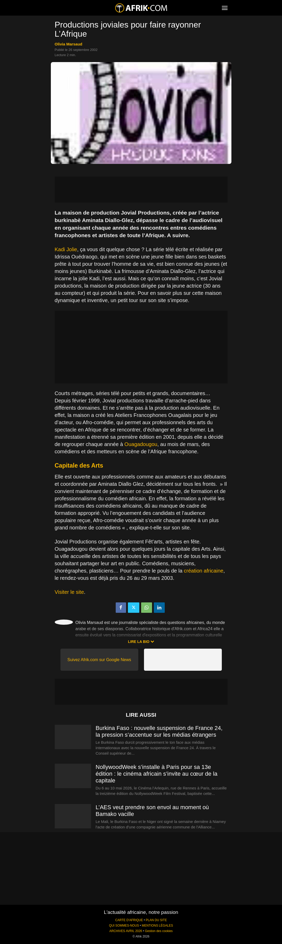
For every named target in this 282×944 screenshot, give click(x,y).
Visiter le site (69, 592)
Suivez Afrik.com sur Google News (99, 659)
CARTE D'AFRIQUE (129, 920)
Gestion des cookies (159, 931)
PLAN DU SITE (156, 920)
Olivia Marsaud (68, 44)
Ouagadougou (141, 444)
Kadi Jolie (66, 249)
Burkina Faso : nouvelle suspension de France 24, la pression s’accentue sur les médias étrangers (159, 731)
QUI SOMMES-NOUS (124, 925)
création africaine (203, 571)
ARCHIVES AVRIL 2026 (125, 931)
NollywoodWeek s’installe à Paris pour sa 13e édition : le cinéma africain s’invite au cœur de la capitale (157, 774)
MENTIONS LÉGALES (157, 925)
